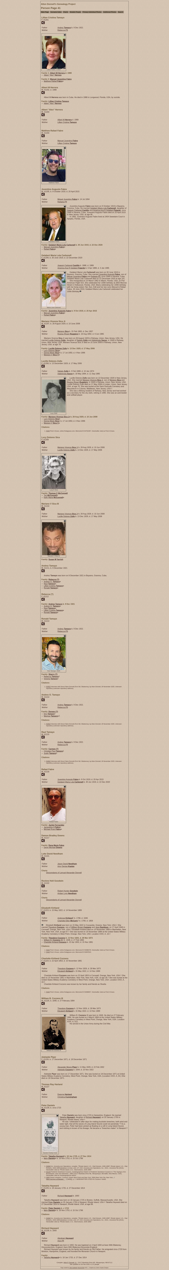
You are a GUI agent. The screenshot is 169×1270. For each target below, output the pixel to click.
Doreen (53, 712)
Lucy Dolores (51, 351)
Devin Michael (53, 847)
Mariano (63, 331)
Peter (54, 1202)
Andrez (64, 28)
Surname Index (55, 12)
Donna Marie (51, 353)
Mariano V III (51, 355)
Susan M (55, 559)
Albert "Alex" (52, 75)
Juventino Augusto (109, 274)
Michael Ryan (52, 829)
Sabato (82, 340)
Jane (101, 927)
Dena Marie (56, 845)
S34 (48, 431)
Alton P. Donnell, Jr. (70, 1262)
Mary (49, 1158)
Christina (67, 1097)
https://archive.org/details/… (55, 1179)
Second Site (81, 1267)
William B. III (53, 940)
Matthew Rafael (53, 81)
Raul (49, 584)
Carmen (53, 749)
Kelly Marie (53, 497)
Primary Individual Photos (92, 12)
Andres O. (52, 582)
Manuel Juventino (61, 79)
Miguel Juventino (67, 199)
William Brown (81, 927)
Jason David (67, 864)
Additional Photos (109, 12)
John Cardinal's (73, 1267)
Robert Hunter (68, 891)
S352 (48, 687)
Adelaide (65, 1070)
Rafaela (62, 202)
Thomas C (58, 493)
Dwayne (65, 1094)
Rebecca (63, 30)
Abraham (65, 1238)
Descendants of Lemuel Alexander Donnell (64, 873)
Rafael (49, 249)
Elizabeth (65, 971)
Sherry (52, 674)
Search (120, 12)
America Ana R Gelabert (107, 210)
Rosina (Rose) (68, 334)
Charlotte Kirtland (55, 942)
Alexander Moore (67, 1067)
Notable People (75, 12)
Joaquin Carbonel (78, 210)
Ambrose (65, 918)
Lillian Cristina (58, 101)
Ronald (50, 588)
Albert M (57, 73)
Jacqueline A (52, 827)
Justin (50, 753)
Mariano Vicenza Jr (93, 380)
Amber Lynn (67, 893)
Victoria (51, 679)
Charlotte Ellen (68, 921)
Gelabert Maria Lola (103, 208)
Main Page (45, 12)
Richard (93, 1117)
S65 (48, 1177)
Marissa (51, 716)
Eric (49, 714)
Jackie (56, 825)
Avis (61, 1241)
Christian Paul (53, 751)
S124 (48, 1172)
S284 (48, 1166)
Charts (65, 12)
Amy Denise (66, 866)
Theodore (56, 927)
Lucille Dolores (57, 340)
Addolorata (99, 340)
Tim (50, 495)
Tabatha (67, 1117)
